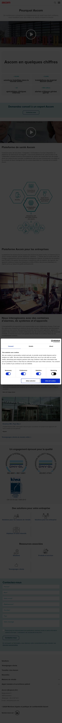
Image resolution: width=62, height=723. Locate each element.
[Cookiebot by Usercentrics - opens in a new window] (52, 341)
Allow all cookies (50, 381)
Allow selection (30, 381)
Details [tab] (31, 346)
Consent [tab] (10, 346)
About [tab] (51, 346)
